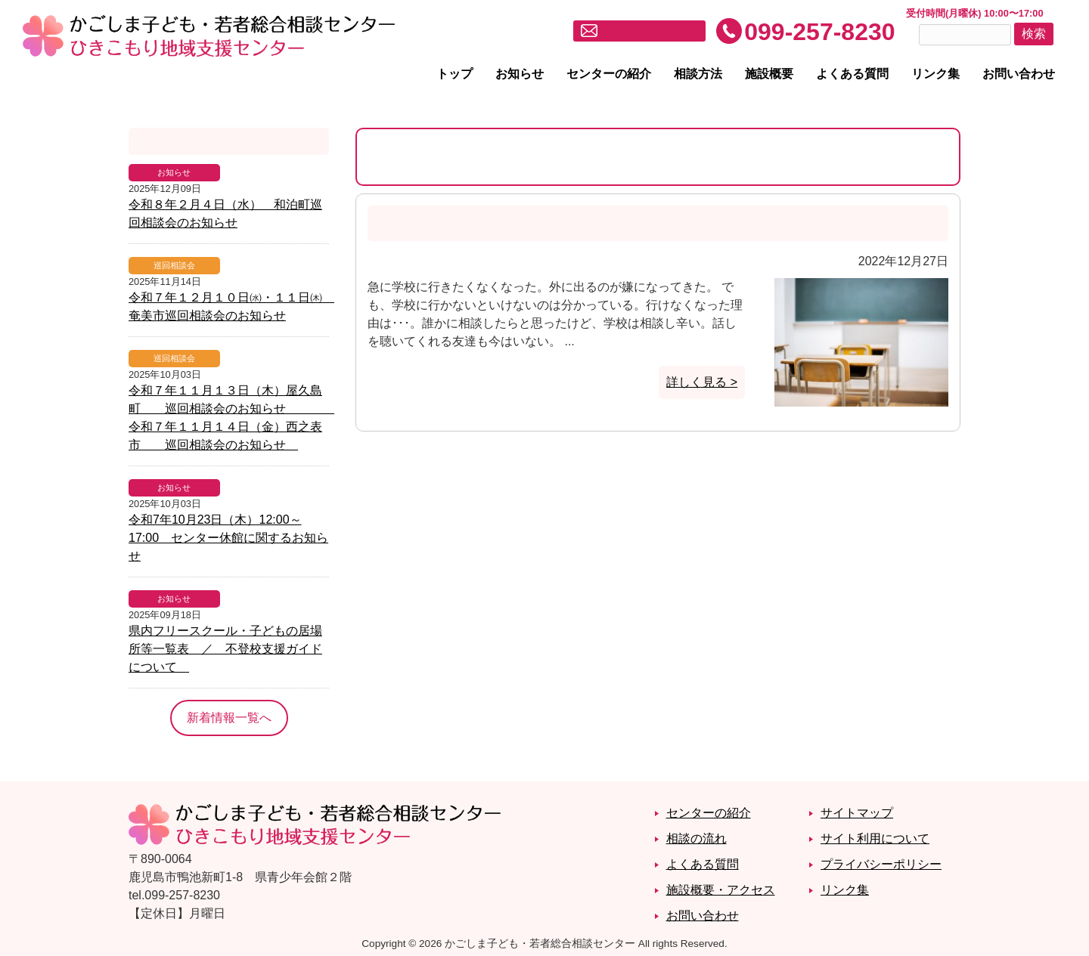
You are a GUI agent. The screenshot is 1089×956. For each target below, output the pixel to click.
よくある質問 (852, 73)
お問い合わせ (1018, 73)
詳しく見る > (701, 382)
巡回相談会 (174, 265)
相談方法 (698, 73)
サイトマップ (857, 812)
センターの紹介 (608, 73)
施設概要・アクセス (720, 889)
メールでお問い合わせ (649, 31)
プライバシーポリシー (881, 864)
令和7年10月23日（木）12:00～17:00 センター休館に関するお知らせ (228, 537)
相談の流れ (696, 838)
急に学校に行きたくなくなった (481, 222)
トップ (454, 73)
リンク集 (935, 73)
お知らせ (519, 73)
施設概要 (769, 73)
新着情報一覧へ (229, 717)
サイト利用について (875, 838)
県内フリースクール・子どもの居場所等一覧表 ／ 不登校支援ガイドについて (225, 648)
